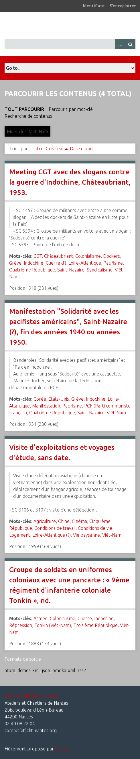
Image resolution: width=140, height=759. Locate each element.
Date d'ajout (82, 148)
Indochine (95, 399)
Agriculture (44, 521)
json (46, 670)
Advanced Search (120, 44)
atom (10, 670)
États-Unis (58, 399)
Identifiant (94, 5)
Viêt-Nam (116, 412)
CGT (37, 256)
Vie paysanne (86, 535)
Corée (39, 399)
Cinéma (79, 521)
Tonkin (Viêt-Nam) (52, 625)
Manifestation (46, 405)
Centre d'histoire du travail (31, 696)
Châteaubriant (58, 256)
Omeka (62, 748)
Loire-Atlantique (84, 262)
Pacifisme (113, 262)
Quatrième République (32, 269)
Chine (64, 521)
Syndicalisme (100, 269)
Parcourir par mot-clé (71, 109)
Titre (38, 148)
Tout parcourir (24, 109)
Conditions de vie (95, 528)
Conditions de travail (55, 528)
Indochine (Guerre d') (45, 262)
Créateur (55, 148)
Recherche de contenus (28, 116)
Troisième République (95, 625)
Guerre (85, 618)
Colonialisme (88, 256)
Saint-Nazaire (70, 269)
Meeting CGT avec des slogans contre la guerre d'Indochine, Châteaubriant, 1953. (70, 182)
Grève (15, 262)
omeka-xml (63, 670)
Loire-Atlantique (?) (51, 535)
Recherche (130, 44)
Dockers (111, 256)
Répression (20, 625)
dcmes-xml (28, 670)
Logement (19, 535)
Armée (40, 618)
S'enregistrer (123, 5)
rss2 (82, 670)
